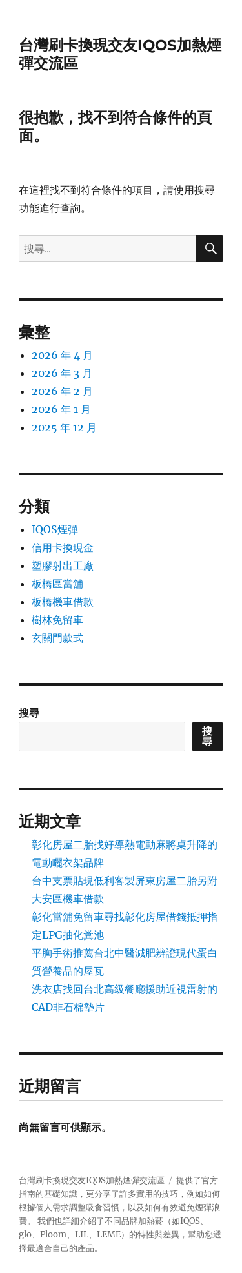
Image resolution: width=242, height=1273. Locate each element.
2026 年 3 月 (62, 373)
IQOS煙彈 (55, 529)
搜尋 (29, 712)
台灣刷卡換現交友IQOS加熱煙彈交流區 (92, 1180)
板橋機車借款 (63, 601)
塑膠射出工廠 (63, 565)
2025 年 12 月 (64, 427)
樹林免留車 (57, 619)
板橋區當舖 (57, 583)
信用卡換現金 (63, 547)
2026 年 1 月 (61, 409)
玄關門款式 (57, 637)
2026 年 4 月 (62, 355)
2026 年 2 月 (62, 391)
